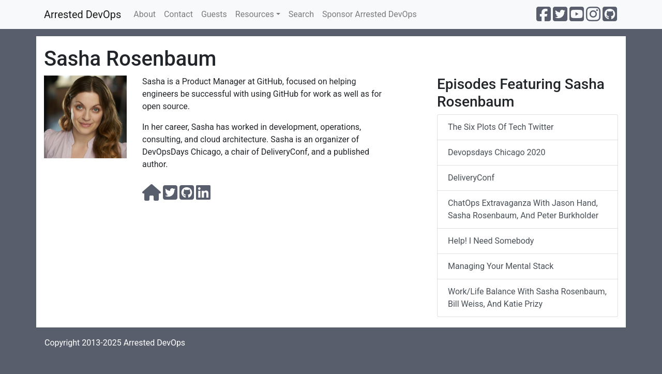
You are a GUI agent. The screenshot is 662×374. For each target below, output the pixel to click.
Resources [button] (254, 14)
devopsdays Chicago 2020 (497, 152)
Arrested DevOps (82, 14)
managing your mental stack (500, 266)
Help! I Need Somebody (491, 241)
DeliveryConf (471, 178)
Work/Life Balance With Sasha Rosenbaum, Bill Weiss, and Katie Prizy (527, 298)
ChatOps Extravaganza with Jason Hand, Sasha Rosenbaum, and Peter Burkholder (523, 209)
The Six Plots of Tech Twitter (500, 127)
